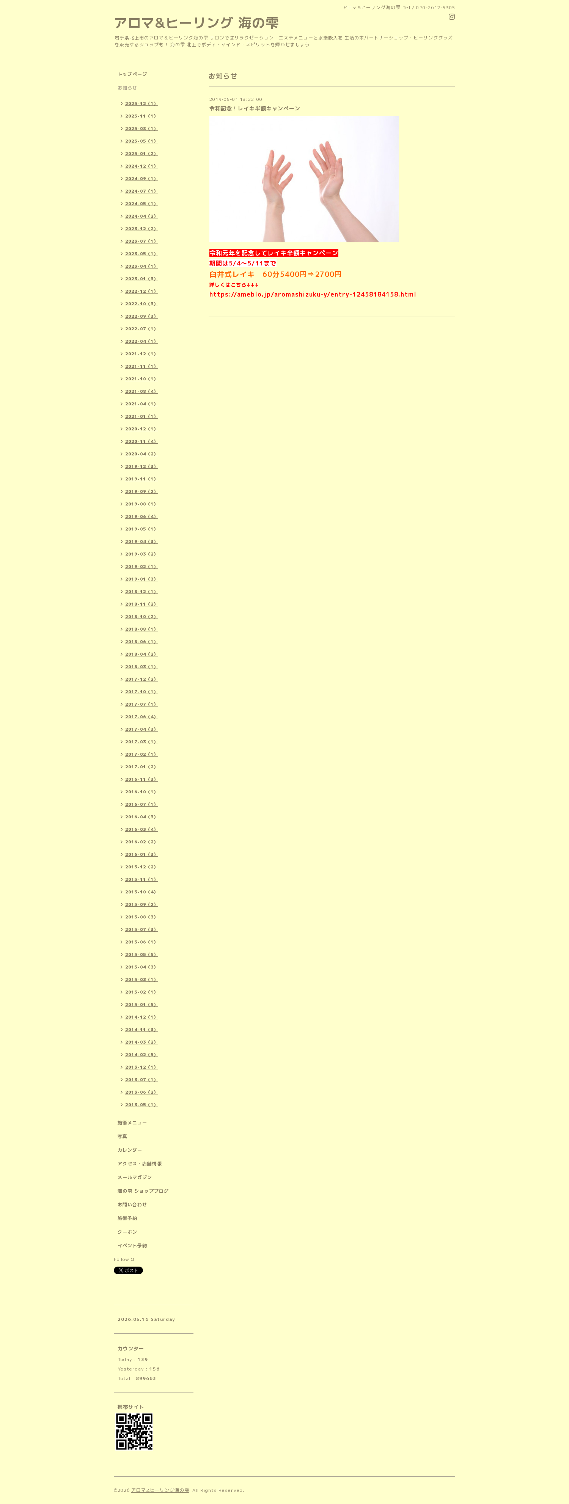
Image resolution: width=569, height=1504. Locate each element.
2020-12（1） (141, 429)
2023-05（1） (141, 254)
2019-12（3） (141, 466)
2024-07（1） (141, 191)
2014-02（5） (141, 1055)
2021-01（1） (141, 416)
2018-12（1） (141, 592)
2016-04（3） (141, 817)
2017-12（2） (141, 679)
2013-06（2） (141, 1092)
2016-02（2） (141, 842)
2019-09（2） (141, 491)
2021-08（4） (141, 391)
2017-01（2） (141, 767)
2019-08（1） (141, 504)
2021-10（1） (141, 379)
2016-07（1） (141, 804)
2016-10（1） (141, 792)
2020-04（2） (141, 454)
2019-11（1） (141, 479)
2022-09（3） (141, 316)
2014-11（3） (141, 1030)
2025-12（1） (141, 103)
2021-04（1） (141, 404)
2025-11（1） (141, 116)
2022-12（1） (141, 291)
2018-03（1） (141, 667)
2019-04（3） (141, 541)
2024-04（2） (141, 216)
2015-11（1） (141, 879)
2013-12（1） (141, 1067)
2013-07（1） (141, 1080)
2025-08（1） (141, 129)
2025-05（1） (141, 141)
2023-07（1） (141, 241)
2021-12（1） (141, 354)
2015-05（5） (141, 954)
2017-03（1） (141, 742)
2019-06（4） (141, 516)
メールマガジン (135, 1177)
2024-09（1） (141, 179)
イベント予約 (132, 1245)
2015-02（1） (141, 992)
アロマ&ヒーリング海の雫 (160, 1490)
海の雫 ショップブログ (143, 1191)
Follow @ (124, 1259)
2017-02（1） (141, 754)
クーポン (127, 1232)
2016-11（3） (141, 779)
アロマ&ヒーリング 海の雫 (196, 22)
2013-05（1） (141, 1105)
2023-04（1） (141, 266)
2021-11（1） (141, 366)
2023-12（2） (141, 229)
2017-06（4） (141, 717)
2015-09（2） (141, 904)
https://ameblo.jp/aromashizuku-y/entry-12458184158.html (313, 294)
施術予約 (127, 1218)
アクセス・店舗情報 (140, 1163)
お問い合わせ (132, 1204)
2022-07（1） (141, 329)
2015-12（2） (141, 867)
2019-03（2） (141, 554)
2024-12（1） (141, 166)
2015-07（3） (141, 929)
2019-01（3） (141, 579)
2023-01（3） (141, 279)
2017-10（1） (141, 692)
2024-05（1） (141, 204)
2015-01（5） (141, 1005)
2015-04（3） (141, 967)
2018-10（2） (141, 617)
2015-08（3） (141, 917)
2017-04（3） (141, 729)
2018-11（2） (141, 604)
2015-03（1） (141, 980)
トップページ (132, 74)
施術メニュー (132, 1122)
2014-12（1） (141, 1017)
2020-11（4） (141, 441)
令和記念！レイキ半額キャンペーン (254, 108)
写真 (122, 1136)
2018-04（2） (141, 654)
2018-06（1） (141, 642)
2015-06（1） (141, 942)
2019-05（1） (141, 529)
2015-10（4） (141, 892)
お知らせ (127, 88)
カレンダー (130, 1150)
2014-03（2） (141, 1042)
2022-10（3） (141, 304)
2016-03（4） (141, 829)
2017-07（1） (141, 704)
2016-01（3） (141, 854)
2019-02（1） (141, 567)
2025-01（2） (141, 154)
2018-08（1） (141, 629)
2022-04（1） (141, 341)
